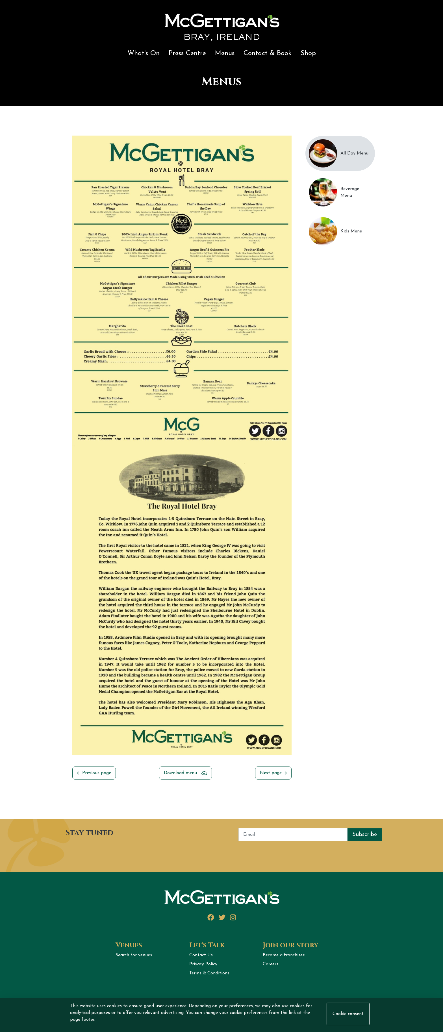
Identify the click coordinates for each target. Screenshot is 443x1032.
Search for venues (134, 955)
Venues (129, 945)
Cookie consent (348, 1014)
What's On (143, 53)
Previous (68, 451)
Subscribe (364, 834)
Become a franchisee (284, 955)
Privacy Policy (203, 964)
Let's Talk (207, 945)
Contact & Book (268, 53)
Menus (224, 53)
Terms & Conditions (209, 973)
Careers (270, 964)
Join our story (290, 945)
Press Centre (187, 53)
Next (296, 451)
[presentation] (104, 852)
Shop (308, 53)
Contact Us (201, 955)
